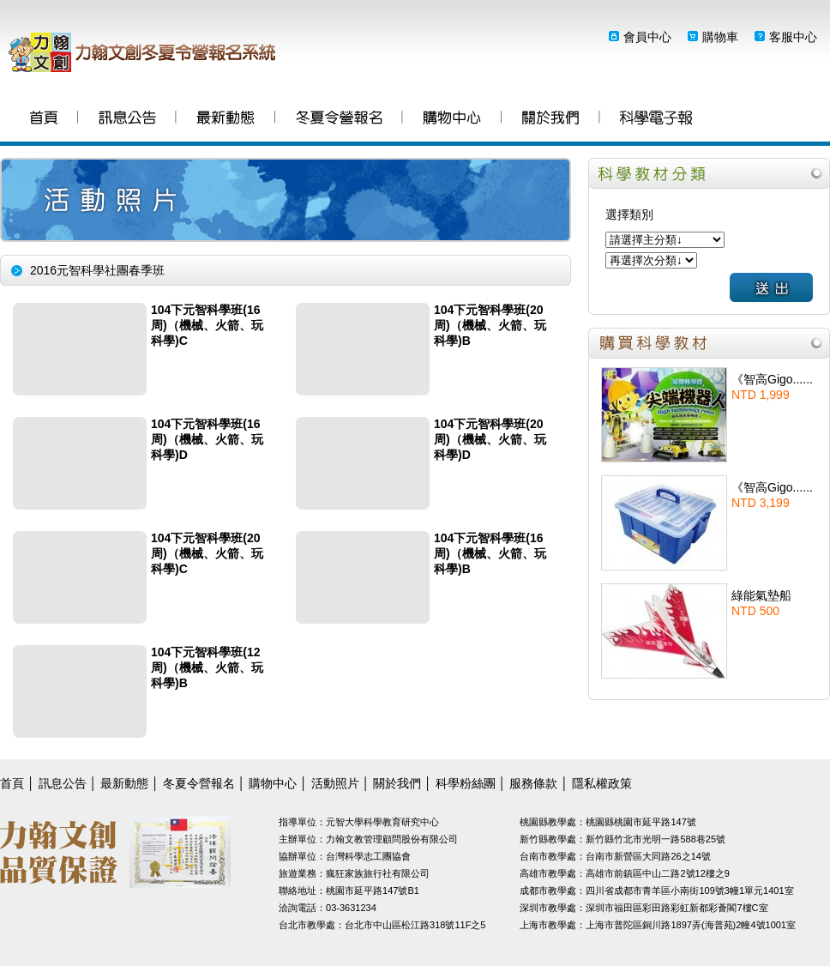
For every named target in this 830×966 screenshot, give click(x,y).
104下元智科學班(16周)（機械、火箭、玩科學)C (207, 325)
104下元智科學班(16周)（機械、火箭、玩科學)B (490, 553)
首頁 (43, 120)
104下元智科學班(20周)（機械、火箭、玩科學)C (207, 553)
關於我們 (551, 120)
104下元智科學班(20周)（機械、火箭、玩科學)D (490, 439)
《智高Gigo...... (772, 379)
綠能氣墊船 (761, 595)
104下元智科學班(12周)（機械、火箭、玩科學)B (207, 667)
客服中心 (793, 37)
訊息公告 (127, 120)
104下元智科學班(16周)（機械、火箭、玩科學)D (207, 439)
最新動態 (225, 120)
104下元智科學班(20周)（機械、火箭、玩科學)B (490, 325)
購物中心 (452, 120)
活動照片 (335, 783)
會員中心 (647, 37)
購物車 (720, 37)
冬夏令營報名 (339, 120)
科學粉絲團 (656, 120)
